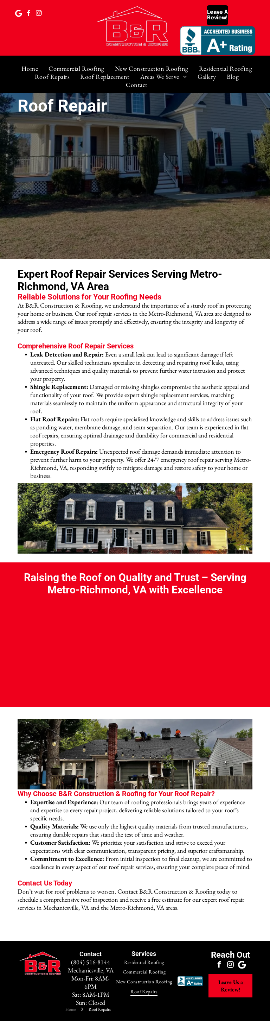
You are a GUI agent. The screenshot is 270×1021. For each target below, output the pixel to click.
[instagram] (38, 14)
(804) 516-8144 (90, 962)
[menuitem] (29, 68)
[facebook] (28, 14)
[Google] (18, 14)
